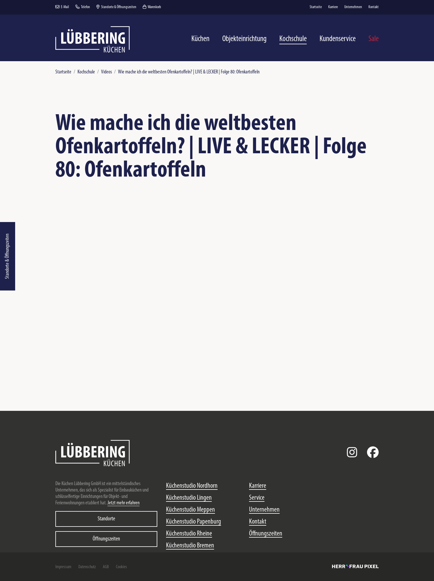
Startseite (63, 72)
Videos (106, 72)
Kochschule (86, 72)
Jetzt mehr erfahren (123, 503)
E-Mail (62, 7)
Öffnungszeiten (106, 539)
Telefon (82, 7)
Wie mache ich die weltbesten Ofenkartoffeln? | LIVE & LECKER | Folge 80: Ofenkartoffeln (189, 72)
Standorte (106, 519)
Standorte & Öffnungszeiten (7, 256)
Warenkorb (152, 7)
